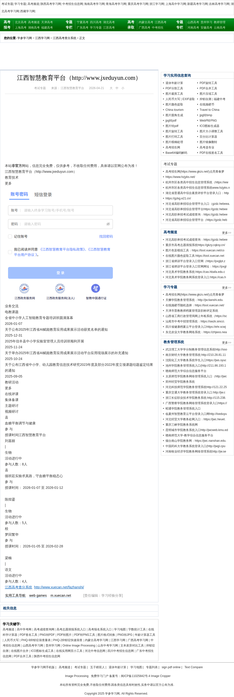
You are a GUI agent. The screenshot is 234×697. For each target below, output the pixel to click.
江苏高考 (109, 27)
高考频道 (33, 4)
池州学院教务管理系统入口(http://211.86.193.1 (196, 365)
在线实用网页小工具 (69, 651)
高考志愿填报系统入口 (71, 629)
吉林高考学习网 (219, 4)
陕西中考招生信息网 (47, 656)
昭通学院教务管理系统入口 (183, 408)
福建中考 (219, 99)
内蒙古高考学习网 (96, 640)
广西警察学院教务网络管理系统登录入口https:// (196, 403)
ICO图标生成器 (209, 126)
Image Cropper (161, 676)
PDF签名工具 (28, 634)
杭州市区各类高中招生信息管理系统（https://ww (197, 182)
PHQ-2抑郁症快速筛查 (68, 640)
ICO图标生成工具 (42, 651)
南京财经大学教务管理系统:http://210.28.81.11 (196, 355)
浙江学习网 (156, 4)
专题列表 (152, 667)
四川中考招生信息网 (120, 651)
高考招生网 (173, 147)
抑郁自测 (205, 99)
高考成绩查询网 (44, 629)
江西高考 (160, 22)
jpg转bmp (206, 115)
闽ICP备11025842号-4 (135, 676)
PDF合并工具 (22, 656)
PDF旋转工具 (208, 83)
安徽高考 (206, 27)
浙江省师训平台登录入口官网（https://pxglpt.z (195, 261)
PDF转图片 (64, 634)
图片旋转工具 (174, 131)
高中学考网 (24, 629)
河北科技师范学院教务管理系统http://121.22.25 (196, 387)
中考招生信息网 (72, 4)
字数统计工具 (137, 629)
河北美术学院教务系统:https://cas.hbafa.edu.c (195, 272)
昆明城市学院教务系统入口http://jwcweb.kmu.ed (197, 430)
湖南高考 (34, 27)
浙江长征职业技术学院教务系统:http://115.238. (196, 398)
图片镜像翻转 (208, 142)
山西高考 (193, 22)
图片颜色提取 (174, 104)
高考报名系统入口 (100, 629)
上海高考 (21, 27)
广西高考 (144, 27)
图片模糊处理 (174, 142)
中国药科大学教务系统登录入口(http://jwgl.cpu (195, 446)
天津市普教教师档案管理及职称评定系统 (192, 310)
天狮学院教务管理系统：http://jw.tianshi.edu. (194, 300)
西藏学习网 (27, 11)
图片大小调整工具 (211, 131)
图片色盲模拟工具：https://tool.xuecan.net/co (195, 250)
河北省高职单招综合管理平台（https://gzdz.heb (196, 220)
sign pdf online (171, 667)
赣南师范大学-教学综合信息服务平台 (189, 435)
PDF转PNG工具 (84, 634)
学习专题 (20, 4)
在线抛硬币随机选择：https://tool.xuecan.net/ (195, 305)
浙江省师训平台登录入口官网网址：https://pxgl (196, 266)
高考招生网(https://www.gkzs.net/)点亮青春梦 (195, 171)
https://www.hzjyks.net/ (180, 177)
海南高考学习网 (94, 4)
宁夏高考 (82, 22)
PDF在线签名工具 (211, 152)
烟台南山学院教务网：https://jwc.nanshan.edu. (196, 440)
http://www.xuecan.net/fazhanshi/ (59, 587)
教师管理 (219, 22)
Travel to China (209, 110)
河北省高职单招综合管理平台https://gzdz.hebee (196, 209)
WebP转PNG (208, 120)
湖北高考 (109, 22)
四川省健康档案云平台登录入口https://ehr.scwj (196, 326)
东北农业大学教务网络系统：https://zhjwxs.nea (196, 332)
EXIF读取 (189, 99)
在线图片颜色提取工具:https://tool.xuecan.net (195, 255)
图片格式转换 (106, 634)
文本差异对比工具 (132, 645)
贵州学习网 (53, 645)
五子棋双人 (97, 667)
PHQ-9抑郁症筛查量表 (36, 640)
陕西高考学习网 (50, 4)
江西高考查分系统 (64, 38)
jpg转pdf (171, 120)
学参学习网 (24, 38)
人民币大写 (11, 640)
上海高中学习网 (176, 4)
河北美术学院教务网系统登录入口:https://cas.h (196, 277)
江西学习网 (42, 38)
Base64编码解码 (176, 152)
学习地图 (120, 629)
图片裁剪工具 (174, 93)
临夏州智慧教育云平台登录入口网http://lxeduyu (196, 414)
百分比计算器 (208, 136)
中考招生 (158, 27)
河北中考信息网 (95, 651)
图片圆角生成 (174, 115)
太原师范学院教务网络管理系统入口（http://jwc (196, 376)
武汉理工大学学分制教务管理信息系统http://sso (196, 349)
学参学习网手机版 (43, 667)
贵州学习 (206, 22)
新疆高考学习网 (197, 4)
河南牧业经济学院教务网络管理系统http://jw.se (196, 451)
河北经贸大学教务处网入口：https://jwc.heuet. (195, 419)
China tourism (175, 110)
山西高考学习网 (33, 645)
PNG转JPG (124, 634)
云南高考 (219, 27)
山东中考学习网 (108, 645)
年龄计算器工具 (145, 634)
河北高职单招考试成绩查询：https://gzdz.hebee (196, 214)
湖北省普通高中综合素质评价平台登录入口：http (197, 193)
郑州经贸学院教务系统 (180, 381)
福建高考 (47, 27)
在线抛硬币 (207, 104)
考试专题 (7, 4)
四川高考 (96, 22)
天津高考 (47, 22)
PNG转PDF (47, 634)
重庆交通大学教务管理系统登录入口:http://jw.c (195, 392)
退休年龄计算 (174, 83)
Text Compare (194, 667)
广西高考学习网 (138, 640)
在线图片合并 (20, 651)
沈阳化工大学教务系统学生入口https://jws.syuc (196, 360)
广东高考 (82, 27)
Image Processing (76, 676)
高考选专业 (207, 147)
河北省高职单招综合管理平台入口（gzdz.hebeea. (198, 203)
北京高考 (21, 22)
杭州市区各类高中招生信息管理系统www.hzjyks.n (198, 187)
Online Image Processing (78, 645)
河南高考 (193, 27)
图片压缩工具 (208, 93)
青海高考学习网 (116, 4)
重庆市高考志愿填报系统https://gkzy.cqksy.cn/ (195, 245)
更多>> (226, 233)
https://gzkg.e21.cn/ (178, 198)
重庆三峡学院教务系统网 (182, 424)
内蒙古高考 (146, 22)
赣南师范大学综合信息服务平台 (186, 371)
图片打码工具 (174, 136)
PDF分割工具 (174, 88)
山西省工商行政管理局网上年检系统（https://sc (196, 316)
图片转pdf (172, 126)
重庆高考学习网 (138, 4)
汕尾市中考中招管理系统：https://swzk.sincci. (195, 321)
